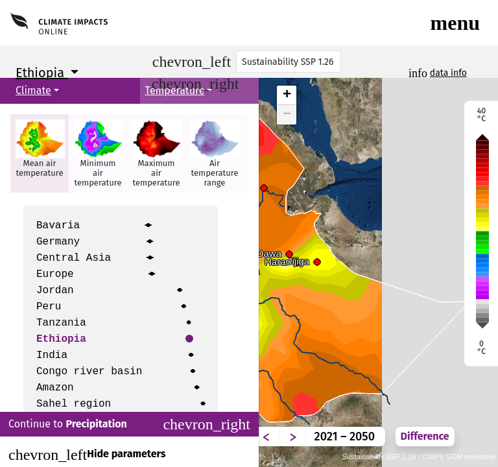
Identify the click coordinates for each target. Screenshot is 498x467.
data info (448, 72)
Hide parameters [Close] (86, 454)
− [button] (287, 115)
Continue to (129, 424)
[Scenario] (288, 62)
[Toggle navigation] (455, 23)
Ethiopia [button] (41, 72)
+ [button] (287, 95)
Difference (425, 436)
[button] (39, 153)
